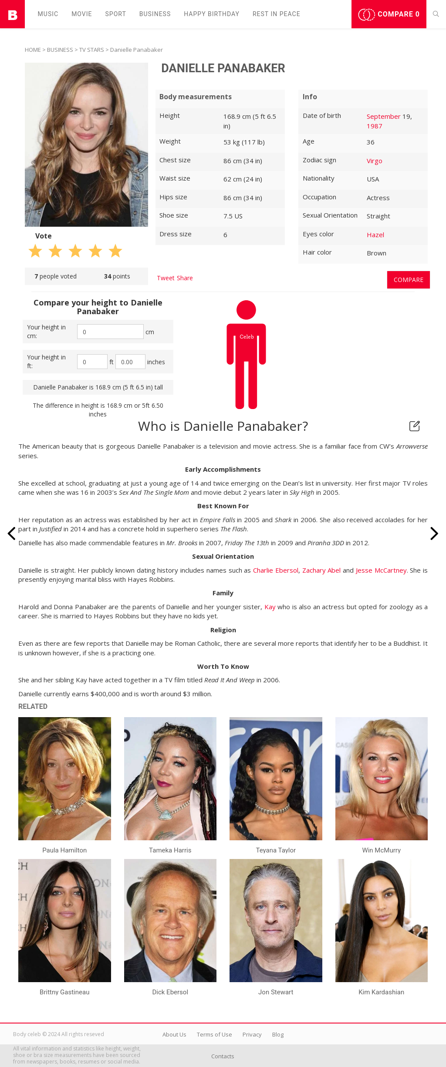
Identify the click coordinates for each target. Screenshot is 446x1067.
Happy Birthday (212, 13)
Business (155, 13)
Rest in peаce (277, 13)
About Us (174, 1034)
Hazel (375, 234)
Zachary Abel (321, 570)
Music (48, 13)
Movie (81, 13)
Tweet (166, 278)
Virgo (374, 160)
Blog (278, 1034)
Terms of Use (214, 1034)
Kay (270, 606)
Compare (389, 14)
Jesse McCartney (381, 570)
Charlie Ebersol (275, 570)
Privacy (252, 1034)
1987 (374, 125)
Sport (115, 13)
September (384, 116)
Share (185, 278)
